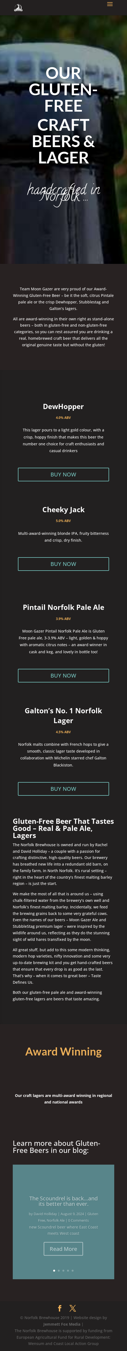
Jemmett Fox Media (61, 1324)
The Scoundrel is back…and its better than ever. (63, 1205)
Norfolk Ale (56, 1224)
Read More (63, 1253)
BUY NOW (63, 474)
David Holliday (45, 1218)
